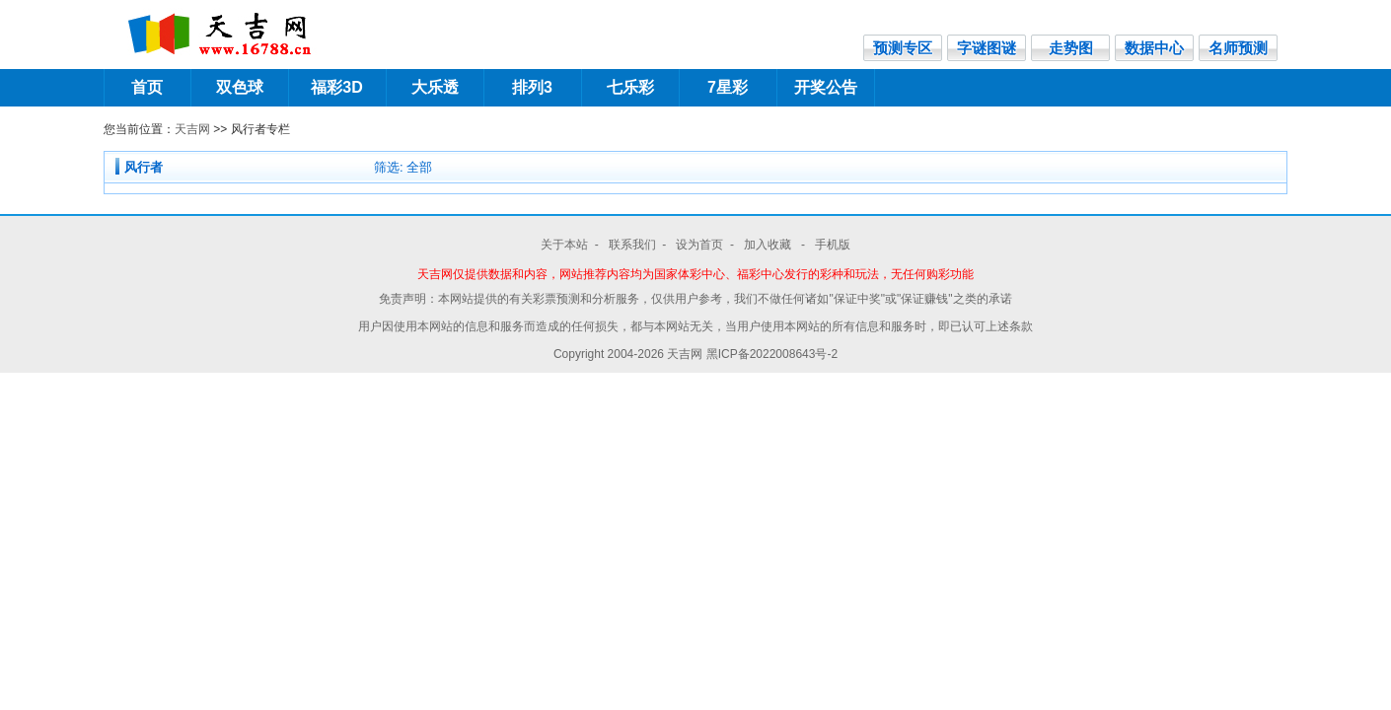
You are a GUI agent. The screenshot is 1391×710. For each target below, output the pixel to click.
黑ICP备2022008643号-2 (772, 354)
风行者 (143, 167)
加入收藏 (769, 244)
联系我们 (632, 244)
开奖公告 (825, 87)
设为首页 (699, 244)
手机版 (832, 244)
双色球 (239, 87)
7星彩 (727, 87)
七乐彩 (630, 87)
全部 (419, 167)
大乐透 (435, 87)
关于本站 (564, 244)
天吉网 (192, 129)
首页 (147, 87)
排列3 (532, 87)
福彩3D (336, 87)
